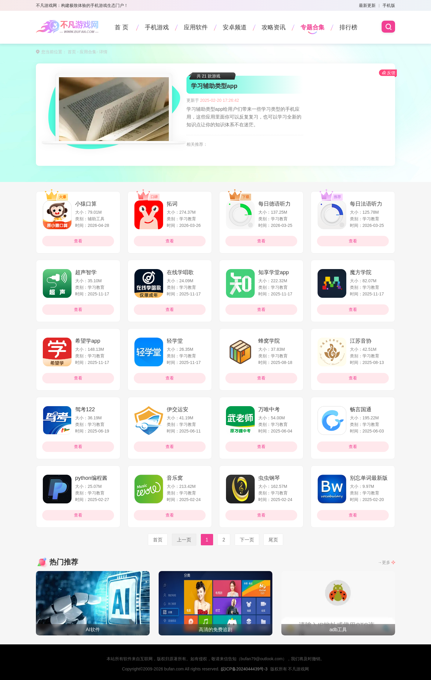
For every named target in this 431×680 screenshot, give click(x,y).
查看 (78, 241)
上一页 (184, 539)
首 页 (121, 27)
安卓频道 (235, 27)
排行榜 (348, 27)
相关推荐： (196, 144)
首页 (72, 51)
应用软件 (196, 27)
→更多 (384, 562)
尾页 (273, 539)
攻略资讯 (274, 27)
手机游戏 (157, 27)
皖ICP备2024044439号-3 (244, 669)
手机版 (389, 5)
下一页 (247, 539)
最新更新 (367, 5)
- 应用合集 (86, 51)
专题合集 (312, 27)
